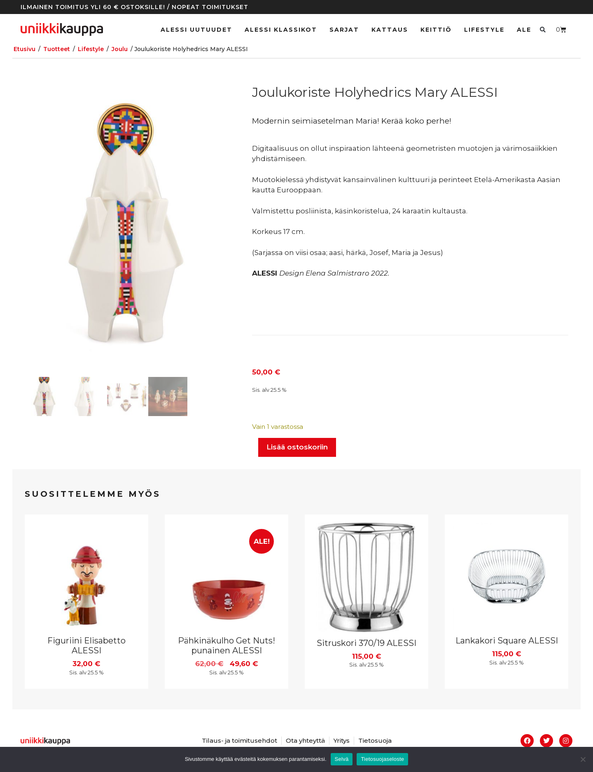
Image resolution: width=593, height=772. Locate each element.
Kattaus (389, 29)
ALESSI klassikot (281, 29)
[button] (542, 29)
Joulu (120, 49)
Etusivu (24, 49)
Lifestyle (484, 29)
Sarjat (344, 29)
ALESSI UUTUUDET (196, 29)
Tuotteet (56, 49)
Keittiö (436, 29)
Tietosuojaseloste (382, 759)
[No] (583, 759)
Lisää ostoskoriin (297, 447)
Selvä (342, 759)
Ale (524, 29)
